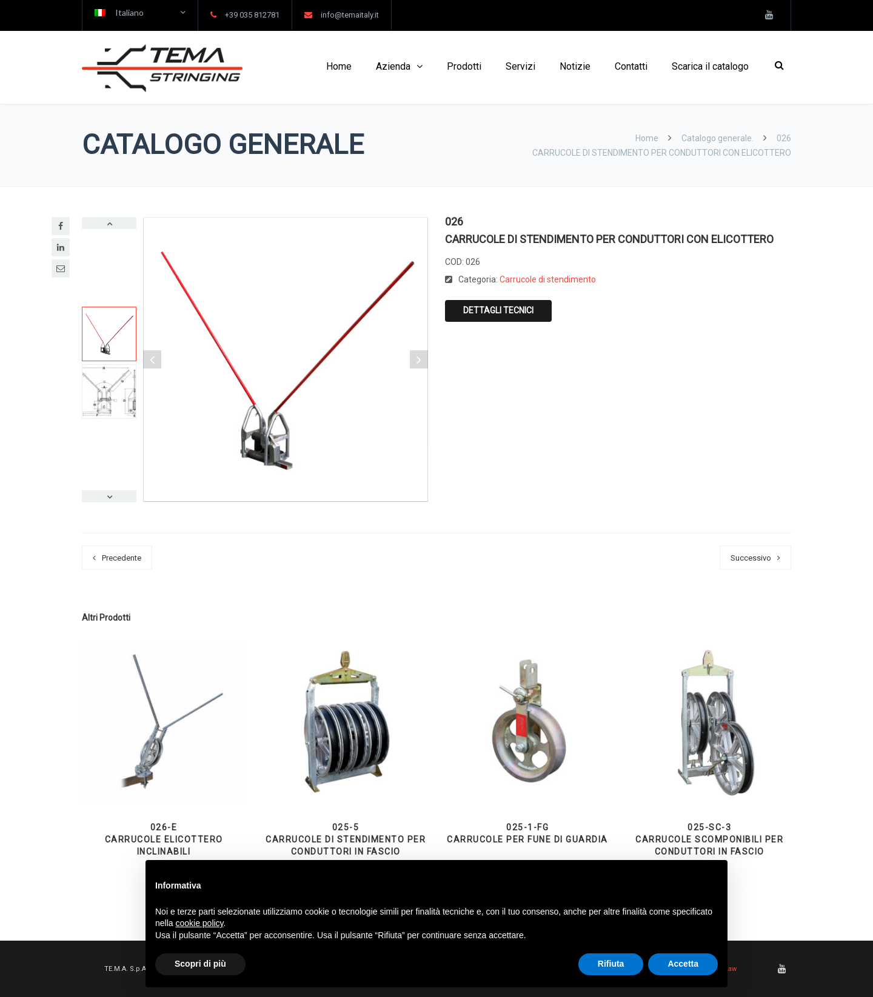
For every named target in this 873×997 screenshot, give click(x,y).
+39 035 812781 (252, 14)
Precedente (121, 557)
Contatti (631, 66)
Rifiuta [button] (611, 964)
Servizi (520, 66)
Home (339, 66)
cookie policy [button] (199, 923)
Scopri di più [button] (200, 964)
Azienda (393, 66)
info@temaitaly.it (350, 14)
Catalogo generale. (717, 138)
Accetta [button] (682, 964)
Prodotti (464, 66)
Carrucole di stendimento (548, 279)
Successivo (751, 557)
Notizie (575, 66)
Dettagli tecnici (498, 310)
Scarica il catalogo (710, 66)
